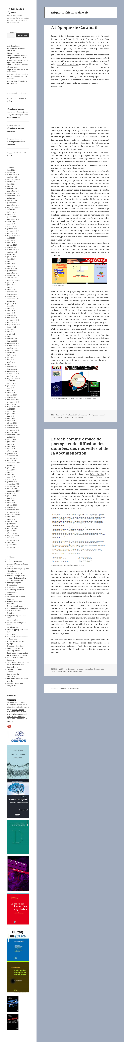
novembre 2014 (13, 275)
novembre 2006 (13, 486)
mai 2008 (10, 444)
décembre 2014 (13, 273)
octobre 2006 (12, 489)
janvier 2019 (12, 203)
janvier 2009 (12, 425)
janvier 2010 (12, 397)
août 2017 (11, 221)
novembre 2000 (13, 540)
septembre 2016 (13, 236)
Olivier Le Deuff (13, 705)
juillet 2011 (11, 355)
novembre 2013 (13, 296)
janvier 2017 (12, 228)
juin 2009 (11, 414)
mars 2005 (11, 519)
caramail (102, 415)
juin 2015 (11, 259)
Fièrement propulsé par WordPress (65, 688)
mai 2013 (10, 308)
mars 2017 (11, 224)
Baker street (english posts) (18, 569)
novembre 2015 (13, 250)
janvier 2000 (12, 545)
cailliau (90, 669)
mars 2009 (11, 421)
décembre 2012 (13, 318)
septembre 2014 (13, 280)
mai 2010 (10, 388)
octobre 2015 (12, 252)
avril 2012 (11, 334)
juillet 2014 (11, 282)
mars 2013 (11, 313)
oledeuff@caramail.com (67, 64)
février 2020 (12, 189)
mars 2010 (11, 392)
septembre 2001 (13, 535)
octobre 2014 (12, 278)
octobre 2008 (12, 432)
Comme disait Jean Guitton (17, 576)
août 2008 (11, 437)
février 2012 (12, 339)
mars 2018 (11, 214)
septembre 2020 (13, 179)
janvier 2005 (12, 524)
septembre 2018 (13, 207)
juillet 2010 (11, 383)
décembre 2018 (13, 205)
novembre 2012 (13, 320)
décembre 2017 (13, 219)
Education (11, 594)
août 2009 (11, 409)
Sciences (10, 660)
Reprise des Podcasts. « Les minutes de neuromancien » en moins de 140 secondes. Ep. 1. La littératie (17, 74)
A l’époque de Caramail (74, 27)
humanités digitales (15, 606)
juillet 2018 (11, 212)
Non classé (11, 634)
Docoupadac (12, 585)
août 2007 (11, 465)
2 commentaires (79, 417)
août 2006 (11, 493)
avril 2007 (11, 474)
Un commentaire (76, 671)
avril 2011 (11, 362)
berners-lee (83, 669)
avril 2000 (11, 542)
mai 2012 (10, 332)
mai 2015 (10, 261)
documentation (99, 669)
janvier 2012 (12, 341)
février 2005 (12, 521)
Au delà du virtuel (14, 561)
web (64, 671)
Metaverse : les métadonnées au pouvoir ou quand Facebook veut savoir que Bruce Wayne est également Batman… (18, 57)
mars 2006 (11, 503)
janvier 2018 (12, 217)
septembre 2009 (13, 407)
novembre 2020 (13, 175)
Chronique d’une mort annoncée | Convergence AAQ (17, 112)
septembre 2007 (13, 463)
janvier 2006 (12, 507)
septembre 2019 (13, 196)
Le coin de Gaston (14, 627)
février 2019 (12, 200)
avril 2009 (11, 418)
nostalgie (66, 417)
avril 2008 (11, 446)
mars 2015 (11, 266)
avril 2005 (11, 517)
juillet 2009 (11, 411)
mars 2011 (11, 364)
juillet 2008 (11, 439)
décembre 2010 (13, 371)
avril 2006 (11, 500)
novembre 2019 (13, 193)
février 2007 (12, 479)
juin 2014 (11, 285)
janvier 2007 (12, 482)
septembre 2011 (13, 350)
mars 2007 (11, 477)
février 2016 (12, 245)
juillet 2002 (11, 531)
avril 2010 (11, 390)
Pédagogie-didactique (15, 646)
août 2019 (11, 198)
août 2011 (11, 353)
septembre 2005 (13, 514)
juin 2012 (11, 329)
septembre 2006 (13, 491)
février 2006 (12, 505)
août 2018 (11, 210)
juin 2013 (11, 306)
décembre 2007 (13, 456)
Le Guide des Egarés (15, 10)
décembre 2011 (13, 343)
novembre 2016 (13, 231)
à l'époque (94, 415)
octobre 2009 (12, 404)
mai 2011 (10, 360)
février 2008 (12, 451)
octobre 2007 (12, 460)
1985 (9, 559)
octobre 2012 (12, 322)
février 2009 (12, 423)
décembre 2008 (13, 428)
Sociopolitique (12, 667)
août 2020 (11, 182)
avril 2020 (11, 186)
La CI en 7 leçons (13, 620)
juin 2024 (11, 170)
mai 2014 (10, 287)
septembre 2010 (13, 378)
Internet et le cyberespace (17, 608)
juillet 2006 (11, 496)
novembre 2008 (13, 430)
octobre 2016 (12, 233)
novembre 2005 (13, 512)
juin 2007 (11, 470)
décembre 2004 (13, 526)
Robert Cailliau (97, 474)
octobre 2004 (12, 528)
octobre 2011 (12, 348)
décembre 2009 (13, 400)
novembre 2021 (13, 172)
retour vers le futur (15, 658)
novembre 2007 (13, 458)
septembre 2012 (13, 325)
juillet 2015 (11, 257)
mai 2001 (10, 538)
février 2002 (12, 533)
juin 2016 (11, 240)
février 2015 (12, 268)
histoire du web (56, 417)
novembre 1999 (13, 547)
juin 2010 (11, 385)
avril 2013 (11, 310)
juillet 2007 (11, 467)
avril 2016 (11, 243)
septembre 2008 (13, 435)
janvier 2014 (12, 294)
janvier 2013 (12, 315)
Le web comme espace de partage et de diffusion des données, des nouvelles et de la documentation (79, 446)
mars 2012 (11, 336)
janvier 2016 (12, 247)
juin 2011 (11, 357)
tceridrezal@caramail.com (63, 70)
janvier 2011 (12, 369)
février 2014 (12, 292)
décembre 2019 (13, 191)
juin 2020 (11, 184)
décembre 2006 (13, 484)
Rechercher (12, 32)
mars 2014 (11, 289)
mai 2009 (10, 416)
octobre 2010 (12, 376)
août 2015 (11, 254)
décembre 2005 (13, 510)
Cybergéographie (14, 583)
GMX (107, 58)
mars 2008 (11, 449)
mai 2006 (10, 498)
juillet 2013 (11, 303)
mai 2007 (10, 472)
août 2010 (11, 381)
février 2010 (12, 395)
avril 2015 (11, 264)
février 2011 (12, 367)
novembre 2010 (13, 374)
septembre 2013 (13, 299)
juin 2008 (11, 442)
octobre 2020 (12, 177)
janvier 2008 (12, 453)
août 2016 (11, 238)
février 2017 (12, 226)
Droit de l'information (15, 587)
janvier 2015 (12, 271)
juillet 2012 (11, 327)
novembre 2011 (13, 346)
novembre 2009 (13, 402)
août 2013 (11, 301)
